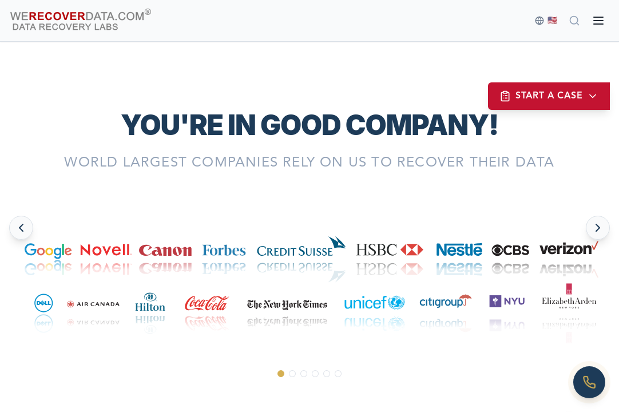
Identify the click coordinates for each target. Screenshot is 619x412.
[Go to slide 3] (303, 373)
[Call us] (589, 382)
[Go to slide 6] (338, 373)
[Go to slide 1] (280, 373)
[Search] (574, 20)
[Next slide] (598, 228)
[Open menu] (598, 20)
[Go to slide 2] (292, 373)
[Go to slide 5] (326, 373)
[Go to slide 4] (315, 373)
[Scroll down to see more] (309, 395)
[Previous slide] (21, 228)
